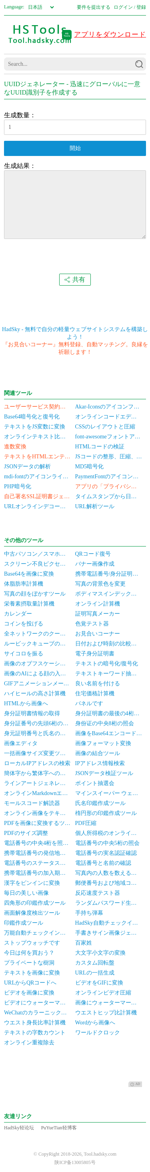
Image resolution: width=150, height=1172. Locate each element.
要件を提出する (93, 7)
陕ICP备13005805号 (75, 1162)
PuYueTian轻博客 (59, 1128)
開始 (75, 148)
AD (135, 1084)
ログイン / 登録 (130, 7)
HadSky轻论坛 (19, 1128)
